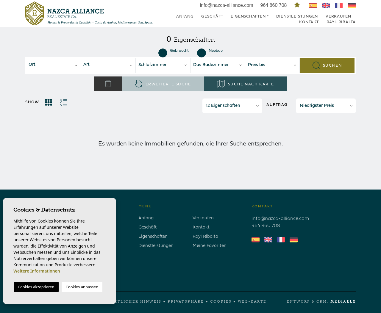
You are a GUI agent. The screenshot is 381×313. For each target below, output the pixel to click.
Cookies (221, 301)
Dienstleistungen (297, 16)
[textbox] (55, 65)
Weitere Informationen (36, 271)
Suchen (327, 65)
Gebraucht (173, 50)
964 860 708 (274, 5)
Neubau (210, 50)
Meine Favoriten (210, 246)
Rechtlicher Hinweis (133, 301)
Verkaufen (338, 16)
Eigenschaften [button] (248, 16)
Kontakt (308, 22)
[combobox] (53, 65)
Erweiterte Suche (163, 83)
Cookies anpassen (82, 286)
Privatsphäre (186, 301)
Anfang (185, 16)
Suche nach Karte (245, 83)
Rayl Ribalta (341, 22)
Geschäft (212, 16)
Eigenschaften (153, 236)
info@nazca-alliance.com (226, 5)
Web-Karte (252, 301)
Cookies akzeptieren (36, 286)
